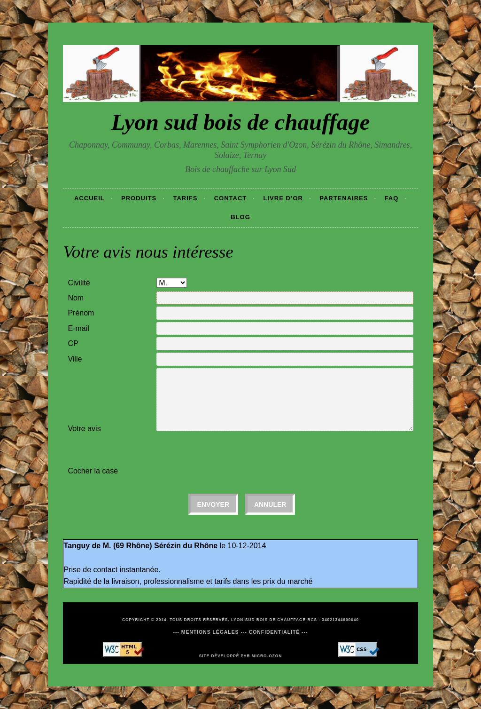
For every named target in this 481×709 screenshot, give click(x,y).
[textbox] (284, 343)
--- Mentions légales (206, 632)
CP (73, 343)
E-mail (78, 328)
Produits (138, 198)
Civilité (79, 283)
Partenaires (343, 198)
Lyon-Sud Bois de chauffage (268, 619)
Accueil (89, 198)
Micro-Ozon (267, 656)
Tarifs (185, 198)
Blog (240, 217)
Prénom (81, 313)
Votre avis (84, 429)
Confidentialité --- (278, 632)
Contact (230, 198)
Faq (392, 198)
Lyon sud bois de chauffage (240, 122)
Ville (75, 359)
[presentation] (227, 455)
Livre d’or (283, 198)
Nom (76, 298)
